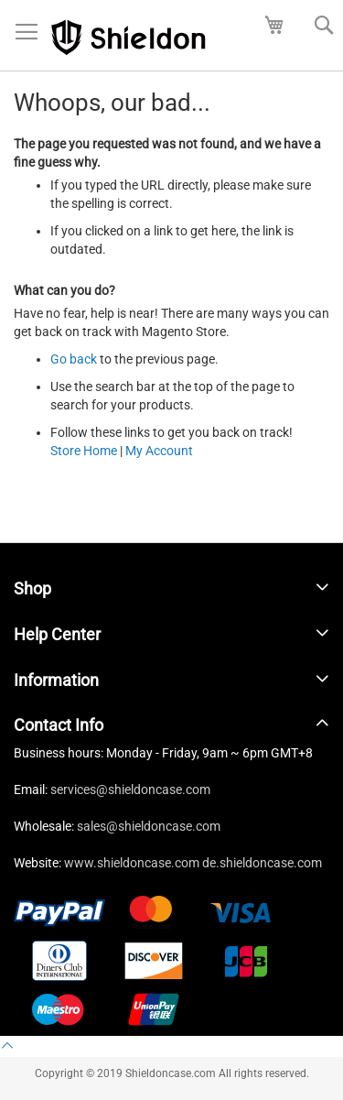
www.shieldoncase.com (131, 862)
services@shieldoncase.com (130, 789)
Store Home (83, 450)
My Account (159, 450)
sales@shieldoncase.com (148, 826)
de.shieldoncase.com (262, 862)
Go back (73, 359)
